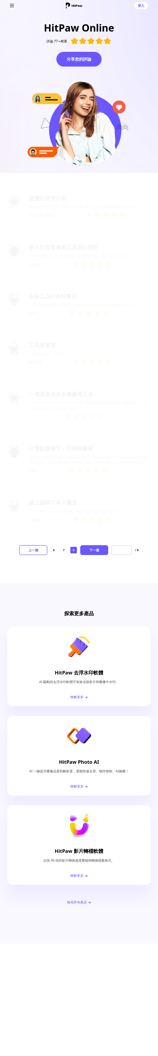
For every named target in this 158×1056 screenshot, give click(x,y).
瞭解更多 (79, 697)
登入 (141, 5)
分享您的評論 (79, 59)
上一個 (33, 550)
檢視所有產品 (79, 902)
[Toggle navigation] (12, 5)
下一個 (94, 550)
